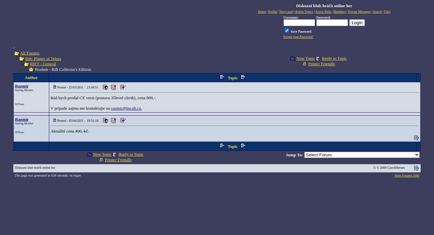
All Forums (29, 53)
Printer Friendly (321, 63)
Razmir (22, 86)
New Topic (306, 58)
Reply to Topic (334, 58)
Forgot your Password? (298, 37)
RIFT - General (43, 63)
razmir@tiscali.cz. (126, 108)
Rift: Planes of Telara (43, 58)
